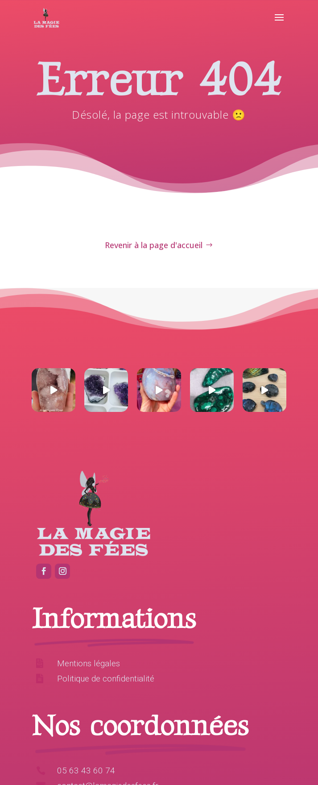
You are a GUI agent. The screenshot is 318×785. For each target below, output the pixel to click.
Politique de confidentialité (105, 678)
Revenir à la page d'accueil (153, 245)
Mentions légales (88, 663)
